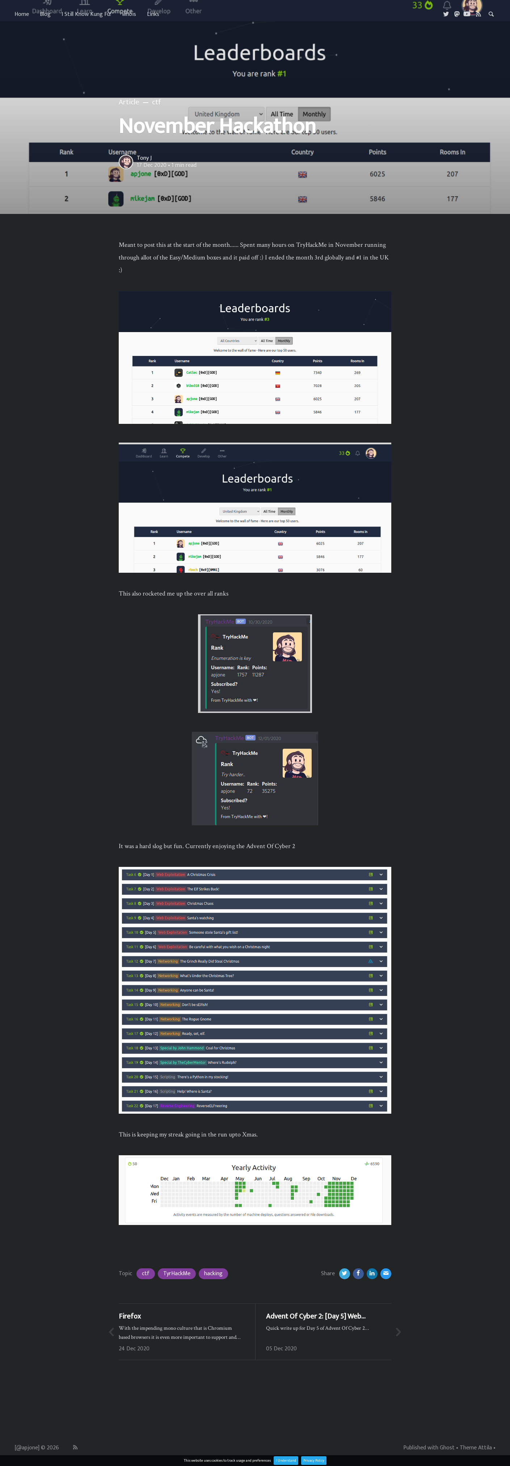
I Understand (286, 1460)
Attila (485, 1448)
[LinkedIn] (372, 1273)
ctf (145, 1273)
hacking (213, 1273)
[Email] (385, 1273)
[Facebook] (358, 1273)
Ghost (447, 1448)
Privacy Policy (313, 1460)
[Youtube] (467, 14)
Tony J (144, 158)
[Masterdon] (457, 14)
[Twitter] (446, 14)
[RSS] (478, 14)
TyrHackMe (176, 1273)
